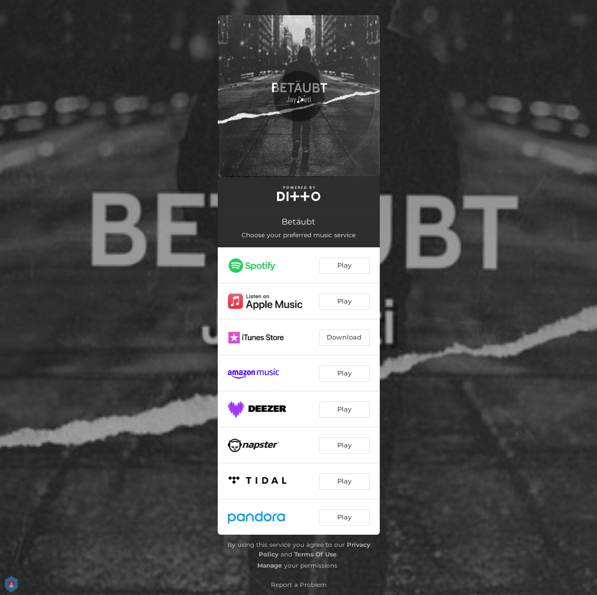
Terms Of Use (315, 554)
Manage (269, 565)
